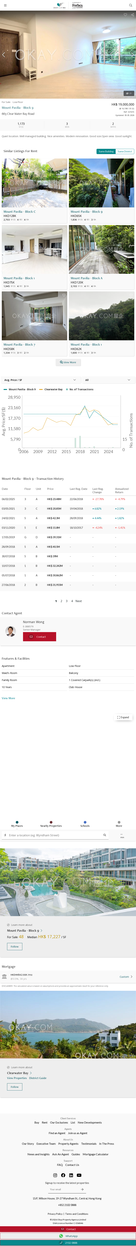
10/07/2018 (8, 565)
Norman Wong (33, 622)
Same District (125, 151)
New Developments (90, 1122)
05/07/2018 (8, 575)
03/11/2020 (8, 527)
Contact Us (72, 1164)
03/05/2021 (8, 508)
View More (8, 698)
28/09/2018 (8, 546)
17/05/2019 (8, 537)
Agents (68, 1129)
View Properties (17, 1078)
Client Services (68, 1118)
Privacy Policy (55, 1213)
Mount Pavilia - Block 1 (19, 278)
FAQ (60, 1164)
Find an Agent (57, 1133)
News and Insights (38, 1154)
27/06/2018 (8, 584)
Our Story (28, 1143)
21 (129, 93)
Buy (36, 1122)
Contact (68, 1229)
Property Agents (68, 1143)
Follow (15, 946)
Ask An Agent (60, 1154)
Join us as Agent (77, 1133)
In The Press (106, 1143)
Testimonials (89, 1143)
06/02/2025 (8, 499)
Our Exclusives (59, 1122)
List (73, 1122)
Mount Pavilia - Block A (87, 278)
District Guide (38, 1078)
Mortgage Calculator (96, 1154)
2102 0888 (68, 1243)
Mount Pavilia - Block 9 (87, 211)
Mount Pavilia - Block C (20, 211)
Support (68, 1160)
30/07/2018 (8, 556)
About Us (68, 1139)
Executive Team (46, 1143)
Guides (76, 1154)
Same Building (106, 151)
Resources (68, 1150)
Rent (44, 1122)
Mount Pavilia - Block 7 (19, 344)
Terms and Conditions (76, 1213)
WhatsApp (68, 1236)
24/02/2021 (8, 518)
